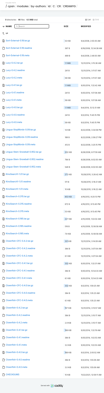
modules (22, 6)
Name (9, 26)
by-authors (38, 6)
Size (66, 26)
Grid (96, 19)
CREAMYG (69, 6)
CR (59, 6)
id (49, 6)
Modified (86, 26)
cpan (11, 6)
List (88, 19)
